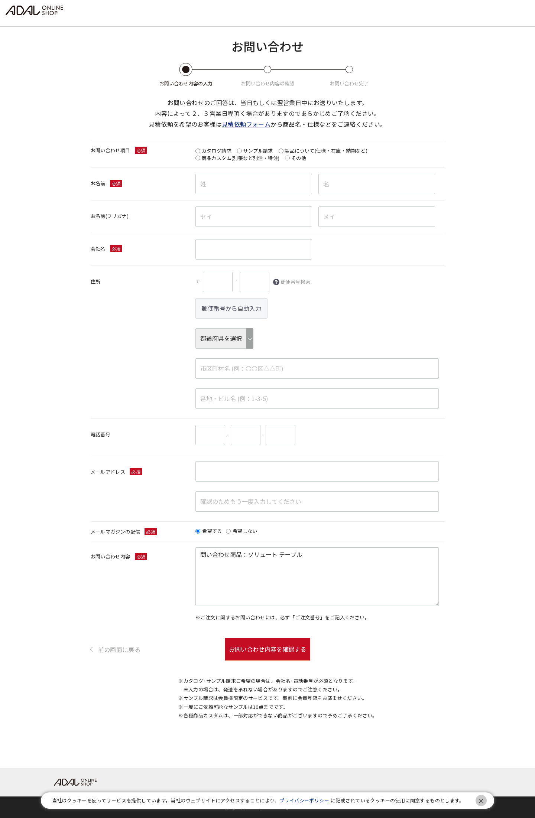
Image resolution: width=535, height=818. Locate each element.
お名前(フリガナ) (110, 215)
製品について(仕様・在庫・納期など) (326, 150)
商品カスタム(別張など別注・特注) (241, 158)
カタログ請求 (216, 150)
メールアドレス (108, 471)
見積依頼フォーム (246, 124)
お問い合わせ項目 (110, 150)
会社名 (98, 248)
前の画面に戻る (119, 649)
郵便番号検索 (295, 281)
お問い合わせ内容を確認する (267, 649)
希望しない (245, 531)
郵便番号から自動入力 (231, 308)
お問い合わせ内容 (110, 556)
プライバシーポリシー (304, 800)
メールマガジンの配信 (115, 531)
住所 (96, 281)
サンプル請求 (258, 150)
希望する (212, 531)
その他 (298, 158)
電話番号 (101, 434)
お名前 (98, 183)
